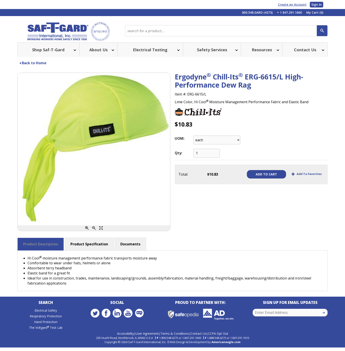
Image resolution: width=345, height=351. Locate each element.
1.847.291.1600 (191, 341)
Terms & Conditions (174, 337)
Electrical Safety (46, 316)
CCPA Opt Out (218, 337)
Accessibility (125, 337)
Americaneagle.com (225, 345)
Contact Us (198, 337)
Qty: (178, 157)
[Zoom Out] (94, 232)
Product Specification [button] (89, 248)
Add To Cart (259, 178)
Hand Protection (45, 327)
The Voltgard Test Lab (45, 333)
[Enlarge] (101, 232)
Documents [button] (130, 248)
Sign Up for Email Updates (290, 308)
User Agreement (147, 337)
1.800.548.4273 (168, 341)
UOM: (179, 142)
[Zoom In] (87, 232)
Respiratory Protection (46, 322)
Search (46, 308)
